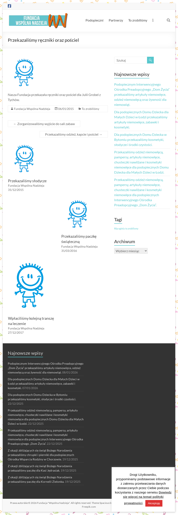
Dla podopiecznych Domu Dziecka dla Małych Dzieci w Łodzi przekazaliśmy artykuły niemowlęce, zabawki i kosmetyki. (44, 383)
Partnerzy (116, 20)
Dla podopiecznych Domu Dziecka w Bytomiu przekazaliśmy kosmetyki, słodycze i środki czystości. (140, 139)
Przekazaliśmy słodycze (27, 180)
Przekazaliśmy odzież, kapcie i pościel (73, 134)
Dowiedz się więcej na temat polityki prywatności (147, 498)
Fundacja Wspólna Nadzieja (32, 109)
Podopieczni (94, 20)
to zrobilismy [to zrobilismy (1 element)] (131, 228)
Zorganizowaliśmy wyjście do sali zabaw (44, 124)
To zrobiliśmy (137, 20)
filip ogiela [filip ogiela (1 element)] (119, 228)
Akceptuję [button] (154, 503)
